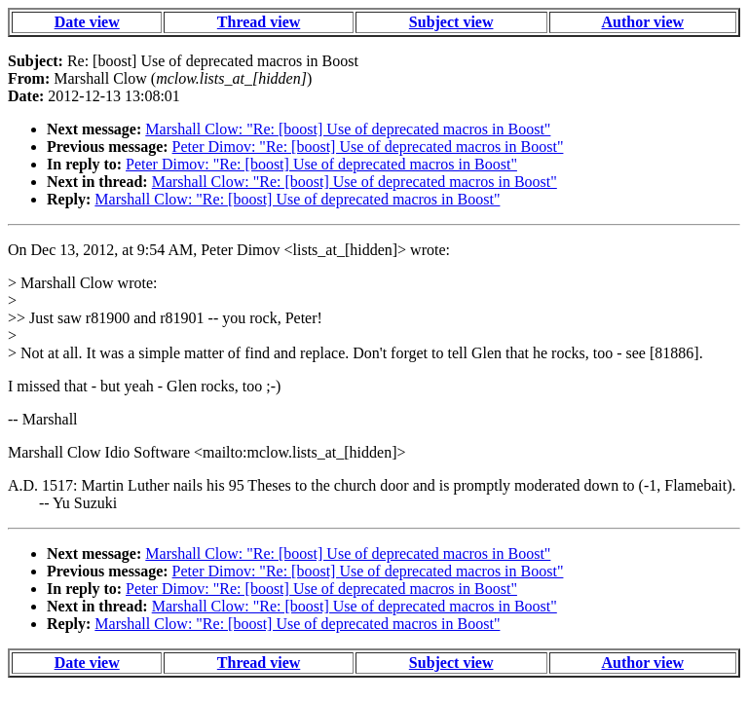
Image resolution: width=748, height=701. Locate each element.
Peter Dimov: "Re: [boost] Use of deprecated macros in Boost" (368, 146)
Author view (643, 22)
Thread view (258, 22)
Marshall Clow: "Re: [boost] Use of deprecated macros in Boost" (347, 129)
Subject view (451, 22)
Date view (87, 22)
